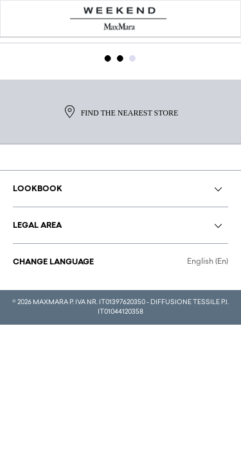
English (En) (207, 262)
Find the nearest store (121, 111)
